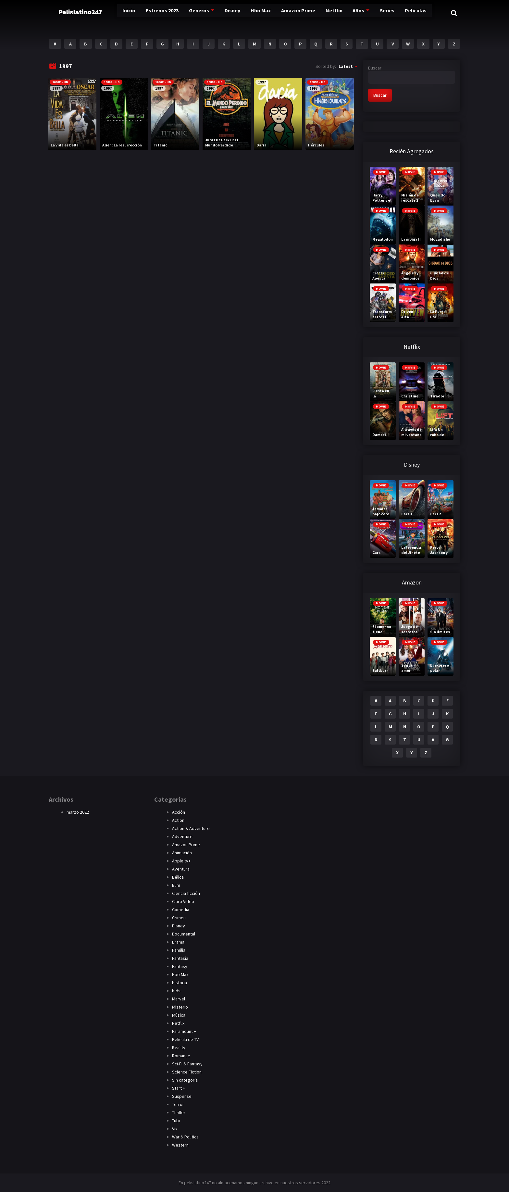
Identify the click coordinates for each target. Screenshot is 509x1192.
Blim (176, 885)
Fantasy (179, 966)
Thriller (178, 1112)
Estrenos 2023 (150, 13)
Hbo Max (254, 13)
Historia (179, 982)
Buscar (374, 68)
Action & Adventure (191, 828)
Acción (178, 812)
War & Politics (185, 1137)
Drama (178, 942)
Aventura (181, 869)
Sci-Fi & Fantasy (187, 1064)
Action (178, 820)
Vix (174, 1129)
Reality (178, 1047)
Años (353, 13)
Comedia (180, 909)
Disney (223, 13)
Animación (182, 853)
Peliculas (413, 13)
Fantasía (180, 958)
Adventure (182, 836)
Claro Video (183, 901)
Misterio (180, 1007)
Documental (183, 934)
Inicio (116, 13)
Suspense (182, 1096)
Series (383, 13)
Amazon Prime (293, 13)
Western (180, 1145)
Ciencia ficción (186, 893)
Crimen (179, 918)
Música (178, 1015)
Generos (189, 13)
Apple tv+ (181, 861)
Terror (178, 1104)
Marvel (178, 999)
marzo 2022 (78, 812)
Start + (178, 1088)
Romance (181, 1056)
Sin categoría (185, 1080)
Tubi (176, 1120)
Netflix (329, 13)
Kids (176, 991)
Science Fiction (187, 1072)
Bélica (178, 877)
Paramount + (184, 1031)
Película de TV (185, 1039)
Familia (178, 950)
